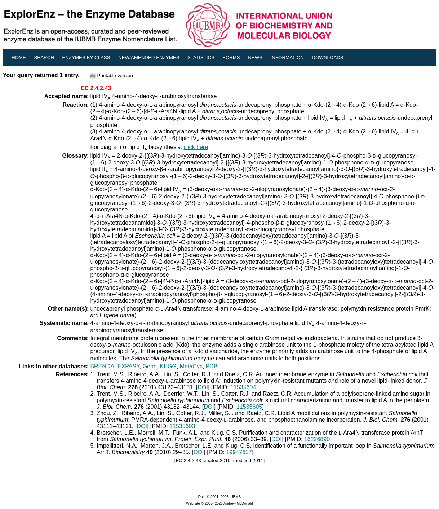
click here (195, 147)
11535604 (243, 387)
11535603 (182, 426)
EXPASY (128, 366)
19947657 (239, 452)
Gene (150, 366)
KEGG (168, 366)
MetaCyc (191, 366)
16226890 (317, 439)
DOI (203, 387)
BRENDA (102, 366)
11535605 (249, 407)
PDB (212, 366)
